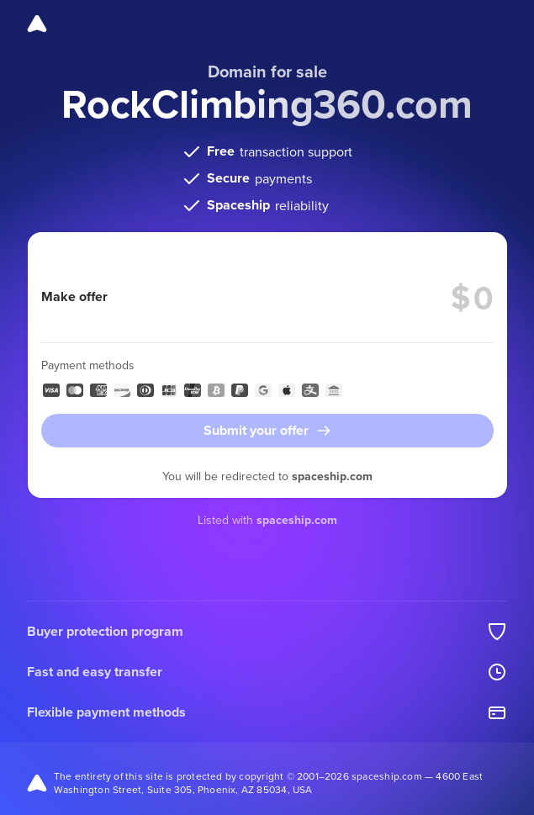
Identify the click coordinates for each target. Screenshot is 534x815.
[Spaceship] (37, 23)
